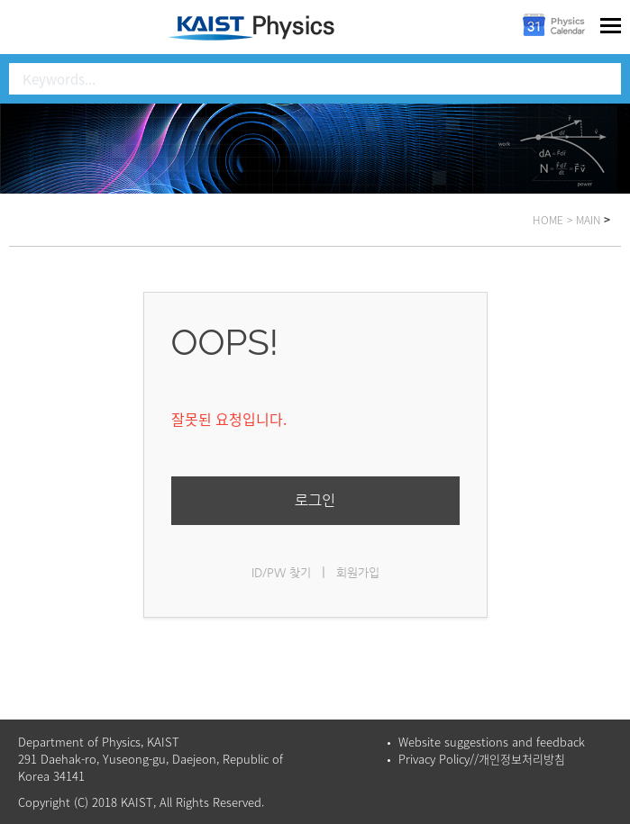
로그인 (315, 500)
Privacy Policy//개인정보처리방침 (481, 758)
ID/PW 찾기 (281, 572)
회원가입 (357, 572)
